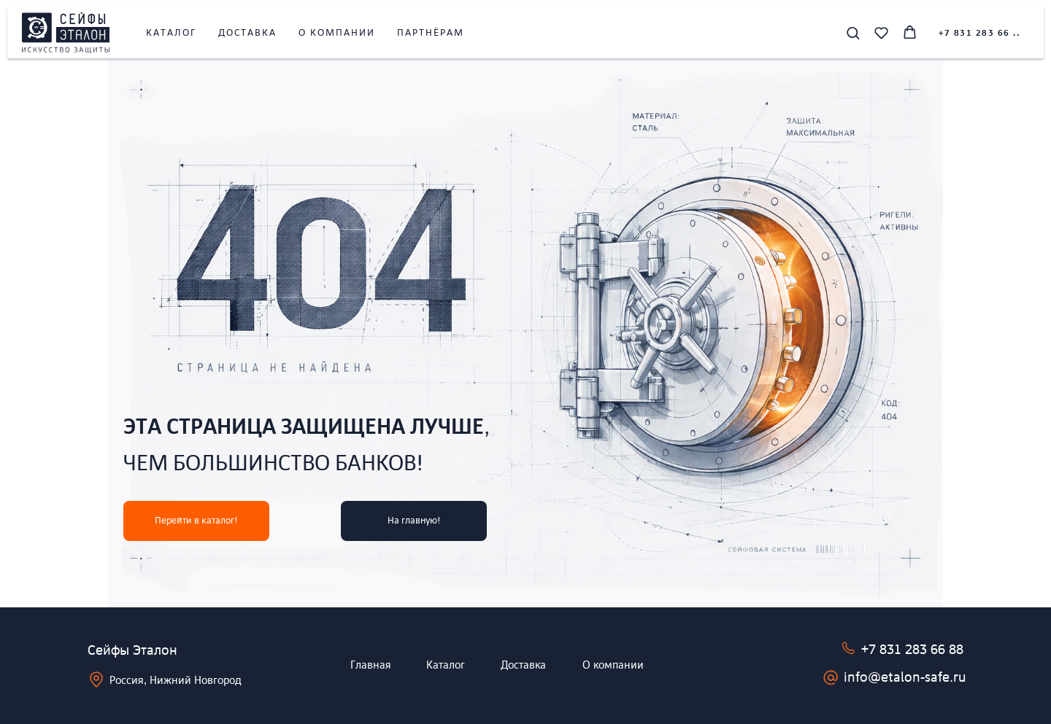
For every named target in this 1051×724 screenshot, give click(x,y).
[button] (853, 32)
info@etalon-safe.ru (905, 678)
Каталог (171, 33)
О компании (337, 33)
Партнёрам (430, 33)
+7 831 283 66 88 (912, 650)
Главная (370, 666)
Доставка (247, 33)
